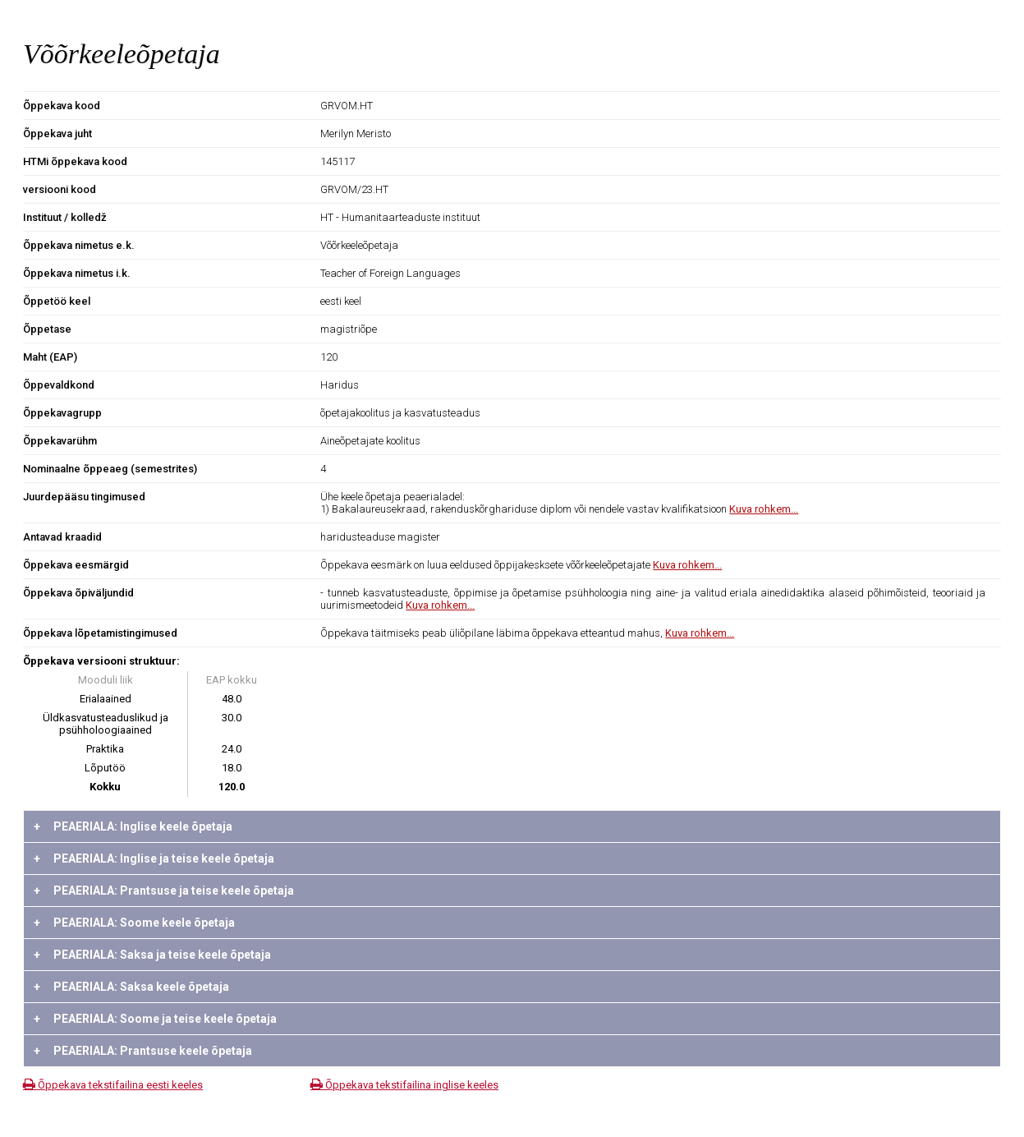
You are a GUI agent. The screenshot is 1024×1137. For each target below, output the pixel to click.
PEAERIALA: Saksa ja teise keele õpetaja (152, 954)
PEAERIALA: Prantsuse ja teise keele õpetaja (164, 890)
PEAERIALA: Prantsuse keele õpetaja (143, 1050)
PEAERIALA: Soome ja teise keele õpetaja (155, 1018)
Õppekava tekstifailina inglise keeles (404, 1085)
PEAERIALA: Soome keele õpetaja (134, 922)
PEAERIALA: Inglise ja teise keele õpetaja (154, 858)
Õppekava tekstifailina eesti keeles (113, 1085)
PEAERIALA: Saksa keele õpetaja (131, 986)
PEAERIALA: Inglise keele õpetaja (133, 826)
